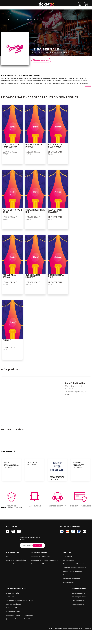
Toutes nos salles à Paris (16, 20)
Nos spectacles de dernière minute (19, 615)
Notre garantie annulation (16, 560)
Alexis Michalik (11, 608)
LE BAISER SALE (10, 152)
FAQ (7, 556)
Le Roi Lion (10, 597)
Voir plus (88, 86)
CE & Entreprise (78, 600)
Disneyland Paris (12, 593)
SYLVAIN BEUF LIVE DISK (35, 211)
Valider (37, 545)
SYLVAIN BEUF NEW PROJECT (55, 146)
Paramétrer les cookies (72, 578)
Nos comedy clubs (13, 611)
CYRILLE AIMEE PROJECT (32, 276)
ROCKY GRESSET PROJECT (33, 146)
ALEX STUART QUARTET (55, 211)
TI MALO (7, 340)
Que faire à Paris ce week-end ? (18, 619)
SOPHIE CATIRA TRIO (56, 276)
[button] (2, 4)
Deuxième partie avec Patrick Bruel (19, 600)
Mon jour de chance (13, 604)
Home (4, 20)
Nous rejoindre (68, 582)
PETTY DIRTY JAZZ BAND (12, 211)
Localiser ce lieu (41, 60)
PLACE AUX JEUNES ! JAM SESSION (12, 146)
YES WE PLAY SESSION (9, 276)
